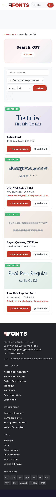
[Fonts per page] (25, 80)
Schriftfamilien (12, 395)
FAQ (6, 445)
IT (40, 477)
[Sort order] (19, 88)
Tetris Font (14, 137)
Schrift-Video (11, 459)
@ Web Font (40, 149)
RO (27, 477)
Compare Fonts (13, 417)
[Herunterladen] (42, 5)
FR (34, 477)
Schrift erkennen (13, 413)
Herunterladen (18, 149)
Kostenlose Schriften (16, 371)
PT (46, 477)
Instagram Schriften (15, 422)
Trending (9, 385)
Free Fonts (10, 34)
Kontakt (8, 440)
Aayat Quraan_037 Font (22, 242)
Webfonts (9, 390)
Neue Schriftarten (14, 376)
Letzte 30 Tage (13, 463)
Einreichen (10, 399)
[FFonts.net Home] (19, 5)
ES (20, 477)
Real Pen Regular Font (21, 293)
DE (13, 477)
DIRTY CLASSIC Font (20, 187)
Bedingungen (11, 450)
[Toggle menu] (4, 5)
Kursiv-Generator (14, 427)
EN (6, 477)
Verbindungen (12, 454)
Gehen (40, 88)
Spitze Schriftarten (15, 381)
